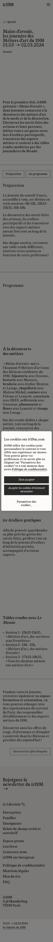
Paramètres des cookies (26, 503)
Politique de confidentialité (29, 469)
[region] (26, 471)
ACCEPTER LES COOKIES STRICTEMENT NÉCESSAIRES (26, 490)
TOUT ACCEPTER (26, 479)
